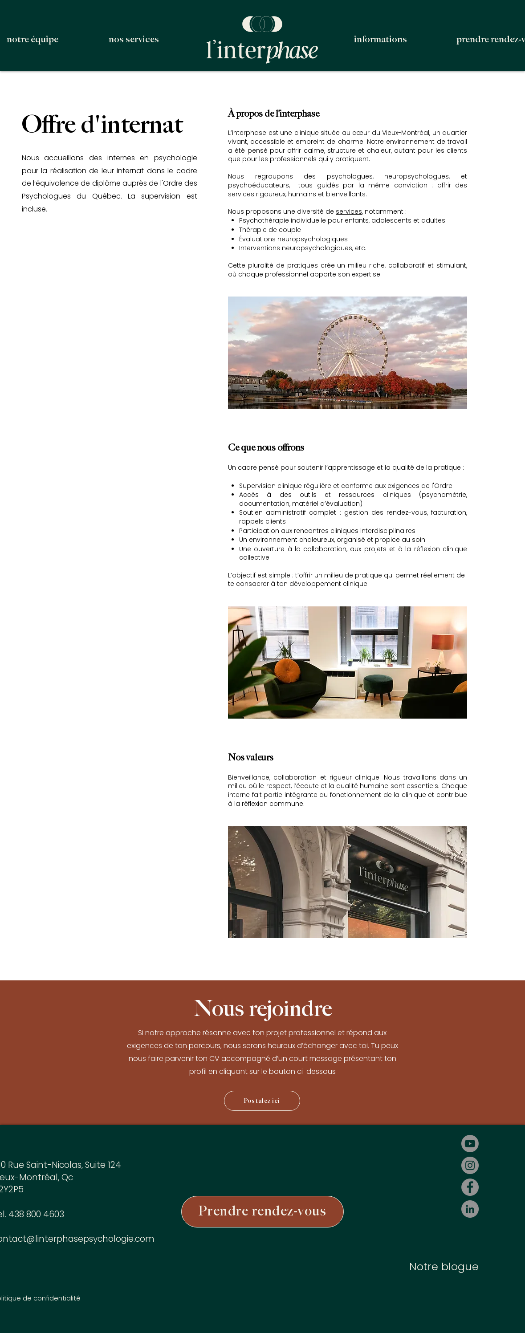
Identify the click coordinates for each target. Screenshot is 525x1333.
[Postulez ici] (262, 1101)
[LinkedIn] (470, 1209)
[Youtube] (470, 1143)
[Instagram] (470, 1165)
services (349, 211)
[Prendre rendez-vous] (262, 1211)
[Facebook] (470, 1187)
